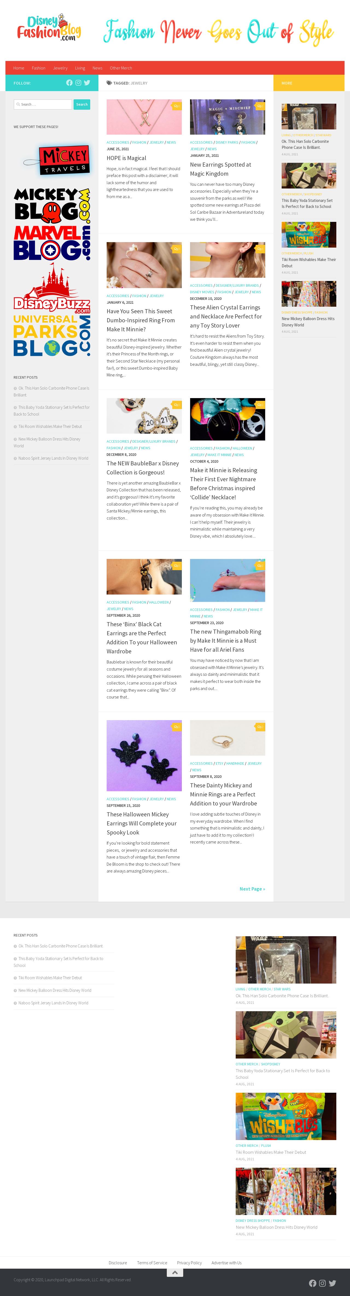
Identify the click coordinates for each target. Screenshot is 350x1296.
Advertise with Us (226, 1262)
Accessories (118, 142)
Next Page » (252, 889)
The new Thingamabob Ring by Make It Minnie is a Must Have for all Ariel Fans (225, 640)
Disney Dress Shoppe (297, 312)
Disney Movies (202, 291)
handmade (235, 763)
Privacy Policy (189, 1262)
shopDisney (313, 194)
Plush (308, 253)
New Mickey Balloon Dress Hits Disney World (55, 990)
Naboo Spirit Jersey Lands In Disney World (53, 458)
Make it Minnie (220, 454)
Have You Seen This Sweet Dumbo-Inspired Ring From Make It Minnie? (141, 320)
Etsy (219, 763)
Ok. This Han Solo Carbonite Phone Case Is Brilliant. (61, 946)
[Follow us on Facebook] (69, 82)
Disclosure (118, 1262)
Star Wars (323, 135)
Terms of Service (152, 1262)
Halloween (242, 448)
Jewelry (60, 68)
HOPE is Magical (126, 158)
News (97, 68)
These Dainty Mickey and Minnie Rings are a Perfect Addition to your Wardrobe (223, 794)
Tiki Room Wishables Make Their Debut (50, 426)
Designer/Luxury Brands (237, 285)
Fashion (38, 68)
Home (18, 68)
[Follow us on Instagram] (78, 82)
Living (80, 68)
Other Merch (121, 68)
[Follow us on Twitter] (87, 82)
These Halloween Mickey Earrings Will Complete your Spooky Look (142, 823)
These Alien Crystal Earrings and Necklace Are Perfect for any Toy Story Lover (226, 316)
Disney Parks (227, 142)
